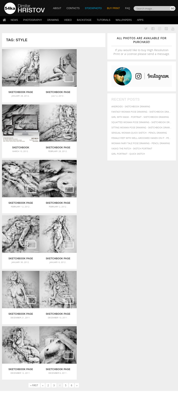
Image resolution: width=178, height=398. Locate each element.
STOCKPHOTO (93, 8)
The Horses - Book (15, 364)
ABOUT (57, 8)
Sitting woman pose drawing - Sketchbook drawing (141, 127)
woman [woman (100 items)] (145, 326)
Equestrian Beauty (46, 384)
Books (50, 359)
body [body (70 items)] (124, 307)
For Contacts (55, 369)
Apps (140, 20)
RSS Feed (88, 384)
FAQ (127, 8)
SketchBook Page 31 (88, 141)
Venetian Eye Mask (70, 384)
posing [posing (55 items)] (130, 323)
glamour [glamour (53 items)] (151, 312)
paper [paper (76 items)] (124, 319)
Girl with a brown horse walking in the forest (89, 309)
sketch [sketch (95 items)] (148, 322)
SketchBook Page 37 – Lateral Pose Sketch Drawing (54, 89)
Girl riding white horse (77, 319)
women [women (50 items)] (154, 326)
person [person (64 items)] (148, 319)
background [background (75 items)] (129, 303)
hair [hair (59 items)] (159, 311)
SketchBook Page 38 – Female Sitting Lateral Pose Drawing (19, 89)
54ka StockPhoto (14, 354)
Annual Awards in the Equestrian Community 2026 (89, 300)
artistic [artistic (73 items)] (142, 300)
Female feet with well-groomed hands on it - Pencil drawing (141, 137)
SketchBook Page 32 (53, 141)
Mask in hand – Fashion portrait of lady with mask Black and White (31, 309)
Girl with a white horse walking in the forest (89, 304)
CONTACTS (73, 8)
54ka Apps (9, 369)
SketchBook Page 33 (19, 141)
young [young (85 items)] (163, 326)
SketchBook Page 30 (19, 194)
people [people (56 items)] (139, 319)
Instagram (99, 360)
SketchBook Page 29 (53, 194)
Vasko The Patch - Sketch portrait (131, 148)
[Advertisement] (89, 277)
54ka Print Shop (13, 349)
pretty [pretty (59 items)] (138, 322)
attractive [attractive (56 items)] (153, 300)
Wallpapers (124, 20)
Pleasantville (71, 314)
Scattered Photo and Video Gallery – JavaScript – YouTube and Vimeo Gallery (31, 304)
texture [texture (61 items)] (125, 326)
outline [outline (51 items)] (168, 316)
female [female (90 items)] (125, 312)
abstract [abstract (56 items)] (125, 300)
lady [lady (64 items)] (152, 315)
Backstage (84, 20)
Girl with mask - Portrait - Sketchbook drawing (140, 116)
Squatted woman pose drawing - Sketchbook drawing (141, 122)
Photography (32, 20)
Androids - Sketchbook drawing (130, 106)
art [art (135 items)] (134, 300)
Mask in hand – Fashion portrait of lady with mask (31, 314)
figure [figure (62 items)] (135, 311)
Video (68, 20)
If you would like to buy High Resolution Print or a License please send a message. (141, 46)
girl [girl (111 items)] (142, 312)
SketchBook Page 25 (53, 246)
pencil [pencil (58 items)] (132, 319)
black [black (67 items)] (165, 303)
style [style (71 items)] (163, 322)
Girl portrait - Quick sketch (128, 153)
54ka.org (37, 393)
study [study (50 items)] (157, 323)
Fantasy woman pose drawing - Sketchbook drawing (141, 111)
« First (34, 262)
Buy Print (113, 8)
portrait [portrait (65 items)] (167, 319)
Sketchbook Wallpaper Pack (88, 89)
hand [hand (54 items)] (164, 312)
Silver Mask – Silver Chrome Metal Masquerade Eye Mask (31, 318)
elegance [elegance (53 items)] (158, 308)
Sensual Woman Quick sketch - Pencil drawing (139, 132)
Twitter (98, 349)
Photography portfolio (19, 359)
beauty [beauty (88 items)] (156, 304)
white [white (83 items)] (134, 326)
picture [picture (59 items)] (157, 319)
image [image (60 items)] (145, 315)
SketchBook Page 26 (19, 246)
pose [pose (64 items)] (123, 322)
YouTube (98, 370)
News (14, 20)
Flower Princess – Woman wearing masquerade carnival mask (31, 323)
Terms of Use (60, 393)
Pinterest (99, 365)
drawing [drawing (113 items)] (146, 308)
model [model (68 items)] (159, 315)
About (50, 349)
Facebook (99, 355)
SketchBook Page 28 (88, 194)
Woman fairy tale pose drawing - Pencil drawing (140, 143)
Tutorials (103, 20)
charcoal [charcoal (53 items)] (133, 308)
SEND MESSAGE (156, 360)
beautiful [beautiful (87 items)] (144, 304)
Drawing (53, 20)
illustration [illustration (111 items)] (131, 315)
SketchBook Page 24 (88, 246)
